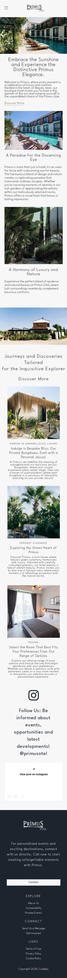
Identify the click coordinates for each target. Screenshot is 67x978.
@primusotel (33, 753)
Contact (33, 882)
